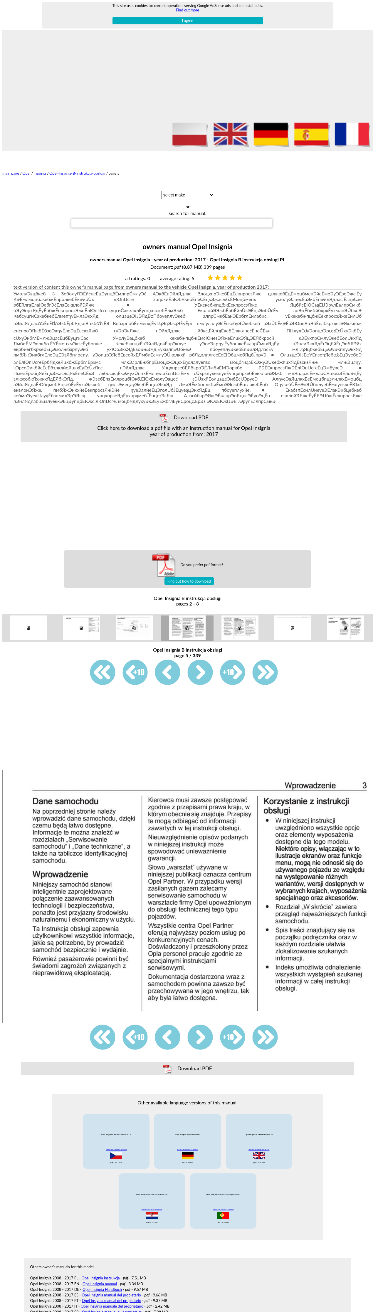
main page (10, 173)
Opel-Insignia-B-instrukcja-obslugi (77, 173)
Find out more (187, 10)
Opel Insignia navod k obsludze (107, 1307)
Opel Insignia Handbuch (102, 1279)
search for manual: (187, 213)
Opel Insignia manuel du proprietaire (112, 1301)
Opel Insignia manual (100, 1273)
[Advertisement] (187, 77)
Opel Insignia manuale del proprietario (112, 1296)
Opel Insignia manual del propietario (111, 1285)
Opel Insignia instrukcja (101, 1268)
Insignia (39, 173)
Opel (26, 173)
